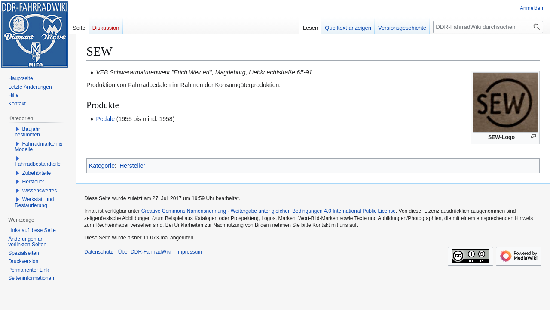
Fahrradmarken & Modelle (38, 147)
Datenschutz (98, 252)
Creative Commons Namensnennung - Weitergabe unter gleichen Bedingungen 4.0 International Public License (268, 211)
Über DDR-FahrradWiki (144, 252)
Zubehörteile (36, 173)
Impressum (189, 252)
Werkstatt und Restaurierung (34, 202)
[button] (18, 129)
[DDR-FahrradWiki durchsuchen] (488, 27)
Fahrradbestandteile (38, 164)
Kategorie (102, 165)
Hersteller (132, 165)
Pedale (105, 118)
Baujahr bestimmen (27, 132)
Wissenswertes (39, 191)
